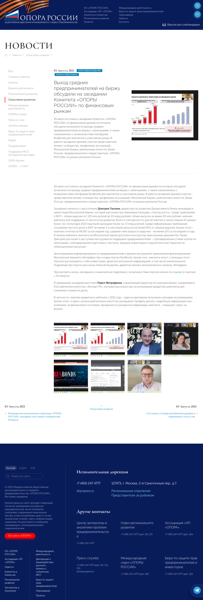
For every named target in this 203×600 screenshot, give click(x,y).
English (23, 468)
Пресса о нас (16, 119)
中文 (33, 468)
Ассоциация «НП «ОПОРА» (98, 11)
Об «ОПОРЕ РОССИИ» (96, 8)
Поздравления (17, 146)
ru (197, 14)
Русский (10, 468)
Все (10, 71)
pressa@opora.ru (85, 571)
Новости (123, 18)
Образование (126, 15)
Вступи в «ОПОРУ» (20, 535)
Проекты (88, 22)
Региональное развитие (96, 18)
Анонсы (13, 82)
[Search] (24, 476)
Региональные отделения (130, 491)
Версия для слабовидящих (181, 24)
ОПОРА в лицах (17, 114)
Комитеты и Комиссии (96, 15)
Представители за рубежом (132, 495)
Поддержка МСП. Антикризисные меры (21, 153)
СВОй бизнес (16, 160)
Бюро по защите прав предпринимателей (141, 11)
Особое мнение (18, 125)
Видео (12, 140)
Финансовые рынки (66, 74)
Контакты (124, 22)
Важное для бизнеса (20, 88)
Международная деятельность (135, 8)
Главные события (19, 76)
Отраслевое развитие (37, 55)
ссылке (177, 273)
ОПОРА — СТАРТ (18, 166)
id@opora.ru (85, 491)
